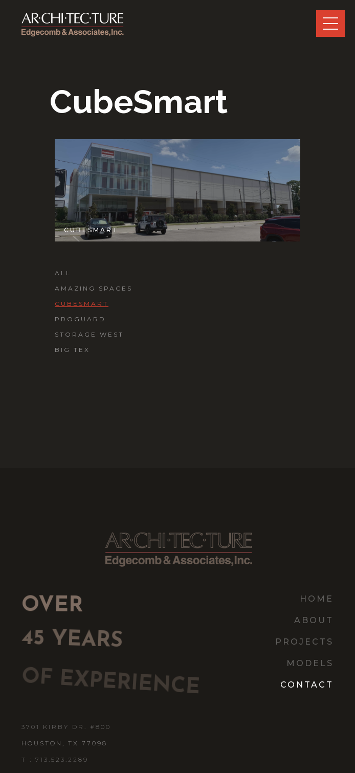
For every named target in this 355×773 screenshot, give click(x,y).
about (314, 620)
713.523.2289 (61, 759)
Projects (304, 642)
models (310, 663)
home (317, 599)
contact (307, 685)
